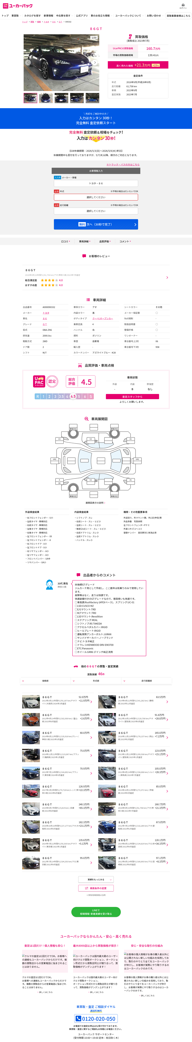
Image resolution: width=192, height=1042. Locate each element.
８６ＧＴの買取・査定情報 (36, 995)
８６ (45, 318)
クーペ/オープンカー (102, 318)
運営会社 (36, 1024)
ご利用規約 (50, 1024)
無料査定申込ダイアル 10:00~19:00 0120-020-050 (158, 6)
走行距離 (64, 205)
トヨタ (46, 312)
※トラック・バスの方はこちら (123, 164)
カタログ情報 (79, 1004)
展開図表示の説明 (94, 502)
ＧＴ (45, 324)
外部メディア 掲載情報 (149, 1024)
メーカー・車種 (69, 177)
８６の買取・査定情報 (84, 995)
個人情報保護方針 (67, 1024)
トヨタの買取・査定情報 (136, 995)
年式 (62, 191)
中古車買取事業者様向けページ (121, 1024)
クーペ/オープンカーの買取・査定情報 (42, 1004)
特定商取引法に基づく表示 (91, 1024)
